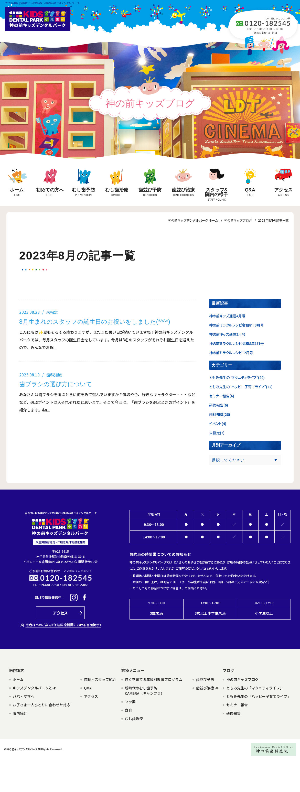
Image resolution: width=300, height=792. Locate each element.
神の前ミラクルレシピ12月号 (231, 352)
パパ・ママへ (23, 696)
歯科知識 (54, 374)
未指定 (52, 312)
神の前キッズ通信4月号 (227, 315)
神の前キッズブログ (242, 679)
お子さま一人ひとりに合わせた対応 (41, 704)
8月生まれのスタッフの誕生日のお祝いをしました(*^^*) (94, 321)
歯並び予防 (205, 679)
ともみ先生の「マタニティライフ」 (254, 687)
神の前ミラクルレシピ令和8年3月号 (236, 325)
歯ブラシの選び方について (55, 384)
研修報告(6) (218, 405)
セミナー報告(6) (221, 395)
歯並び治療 (207, 687)
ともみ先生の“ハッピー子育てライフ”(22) (241, 386)
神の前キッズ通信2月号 (227, 334)
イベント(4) (217, 423)
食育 (128, 710)
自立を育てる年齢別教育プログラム (153, 679)
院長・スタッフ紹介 (100, 679)
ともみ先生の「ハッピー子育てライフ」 (258, 696)
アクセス (91, 696)
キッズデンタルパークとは (34, 687)
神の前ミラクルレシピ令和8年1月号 (236, 343)
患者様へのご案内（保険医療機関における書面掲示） (63, 624)
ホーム (18, 679)
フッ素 (130, 701)
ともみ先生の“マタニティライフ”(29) (237, 377)
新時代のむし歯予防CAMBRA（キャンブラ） (144, 690)
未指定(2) (216, 432)
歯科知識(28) (219, 414)
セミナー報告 (237, 704)
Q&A (88, 687)
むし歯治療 (134, 718)
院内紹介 (20, 713)
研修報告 (233, 713)
